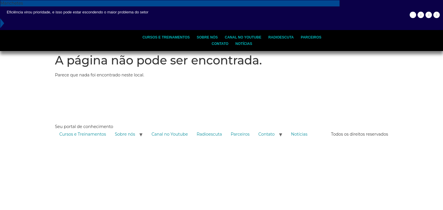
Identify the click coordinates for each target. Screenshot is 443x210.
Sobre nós (207, 37)
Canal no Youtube (243, 37)
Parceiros (311, 37)
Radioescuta (281, 37)
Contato (220, 44)
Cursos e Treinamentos (166, 37)
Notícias (244, 44)
